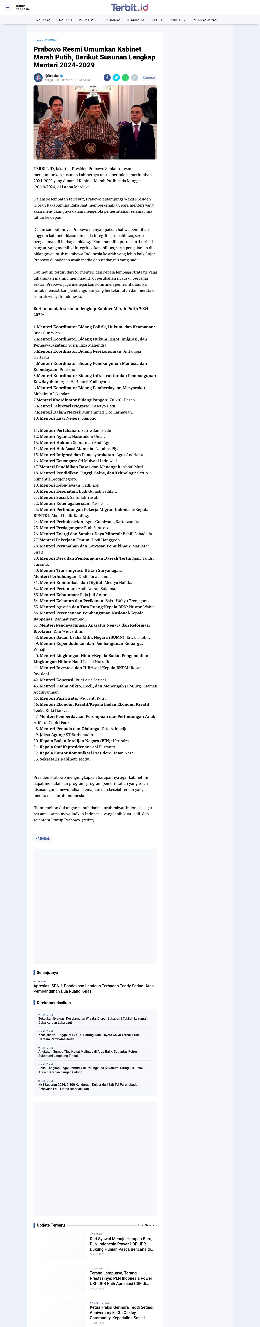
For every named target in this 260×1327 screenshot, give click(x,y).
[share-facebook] (107, 77)
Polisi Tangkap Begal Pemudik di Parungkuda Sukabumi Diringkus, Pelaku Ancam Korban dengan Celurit (91, 959)
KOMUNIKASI (137, 1296)
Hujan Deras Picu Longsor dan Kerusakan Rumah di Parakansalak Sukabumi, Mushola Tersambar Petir (123, 1124)
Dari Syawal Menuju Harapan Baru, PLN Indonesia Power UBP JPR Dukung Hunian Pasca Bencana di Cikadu (121, 1021)
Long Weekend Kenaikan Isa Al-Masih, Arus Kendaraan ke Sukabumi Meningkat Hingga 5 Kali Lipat (123, 1158)
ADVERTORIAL (100, 1080)
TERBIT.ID (98, 1306)
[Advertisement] (198, 93)
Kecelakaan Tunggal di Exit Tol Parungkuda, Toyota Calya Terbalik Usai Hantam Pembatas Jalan (89, 926)
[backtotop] (130, 1316)
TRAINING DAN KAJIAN (144, 1306)
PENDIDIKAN (63, 1301)
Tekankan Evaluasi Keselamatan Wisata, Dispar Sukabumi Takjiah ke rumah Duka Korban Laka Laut (92, 909)
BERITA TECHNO (102, 1292)
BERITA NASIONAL (30, 1292)
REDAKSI (217, 1296)
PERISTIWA (87, 19)
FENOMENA (111, 19)
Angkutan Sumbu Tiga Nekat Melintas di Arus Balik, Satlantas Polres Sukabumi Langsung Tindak (88, 942)
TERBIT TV (177, 19)
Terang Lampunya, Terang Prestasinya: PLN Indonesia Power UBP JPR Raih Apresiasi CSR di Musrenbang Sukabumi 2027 (121, 1055)
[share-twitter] (116, 77)
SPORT (157, 19)
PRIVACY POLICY (222, 1300)
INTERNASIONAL (205, 19)
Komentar (148, 77)
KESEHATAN (136, 19)
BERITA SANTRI (65, 1292)
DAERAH (65, 19)
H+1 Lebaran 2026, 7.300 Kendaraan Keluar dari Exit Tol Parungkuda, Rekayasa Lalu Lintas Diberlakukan (88, 975)
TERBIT (23, 1306)
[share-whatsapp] (125, 77)
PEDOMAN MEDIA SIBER (193, 1300)
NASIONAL (44, 19)
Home (37, 40)
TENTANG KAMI (198, 1296)
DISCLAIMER (205, 1305)
